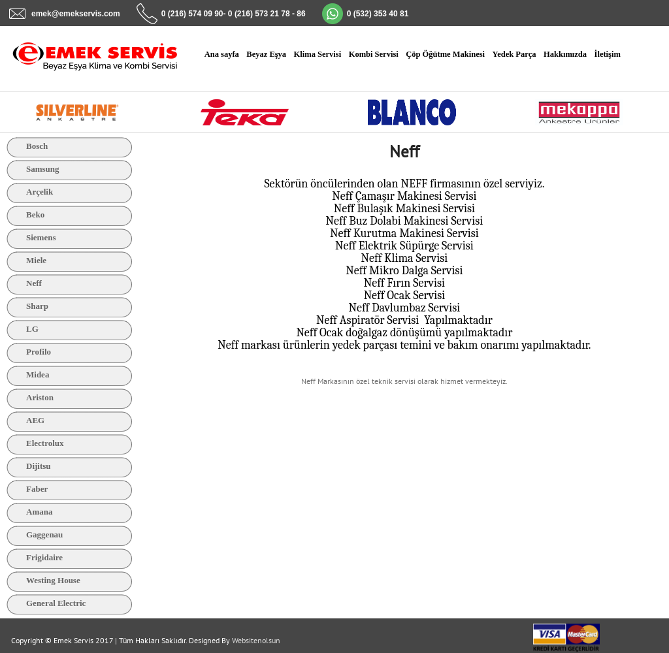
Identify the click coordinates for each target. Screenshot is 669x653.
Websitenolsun (256, 640)
